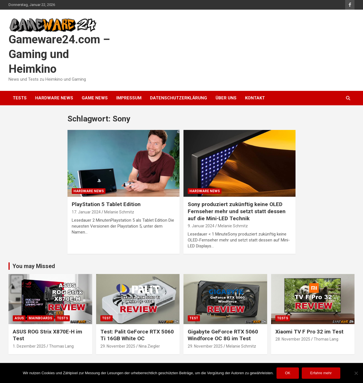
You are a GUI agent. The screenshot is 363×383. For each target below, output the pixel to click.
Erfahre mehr (321, 373)
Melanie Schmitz (119, 212)
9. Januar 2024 (201, 226)
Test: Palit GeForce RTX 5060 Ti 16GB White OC (137, 335)
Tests (20, 97)
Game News (95, 97)
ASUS (19, 318)
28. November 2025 (292, 339)
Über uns (226, 97)
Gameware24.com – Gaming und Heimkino (59, 54)
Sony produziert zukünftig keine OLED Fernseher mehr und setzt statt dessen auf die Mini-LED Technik (237, 211)
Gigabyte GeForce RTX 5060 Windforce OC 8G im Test (223, 335)
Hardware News (54, 97)
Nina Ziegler (149, 346)
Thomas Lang (61, 346)
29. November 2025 (117, 346)
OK (287, 373)
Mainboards (40, 318)
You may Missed (33, 266)
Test (106, 318)
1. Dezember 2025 (29, 346)
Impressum (129, 97)
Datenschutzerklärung (178, 97)
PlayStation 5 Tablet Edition (106, 204)
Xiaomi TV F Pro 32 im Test (309, 331)
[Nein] (356, 373)
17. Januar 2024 (86, 212)
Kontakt (255, 97)
